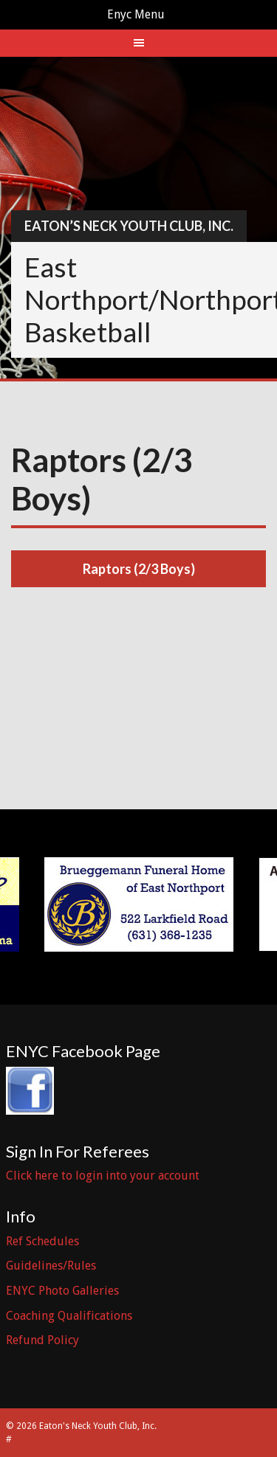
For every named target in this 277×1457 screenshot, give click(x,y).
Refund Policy (42, 1340)
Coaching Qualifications (69, 1316)
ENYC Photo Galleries (62, 1291)
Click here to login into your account (102, 1176)
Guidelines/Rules (51, 1266)
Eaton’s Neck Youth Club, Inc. (128, 226)
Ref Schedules (42, 1241)
